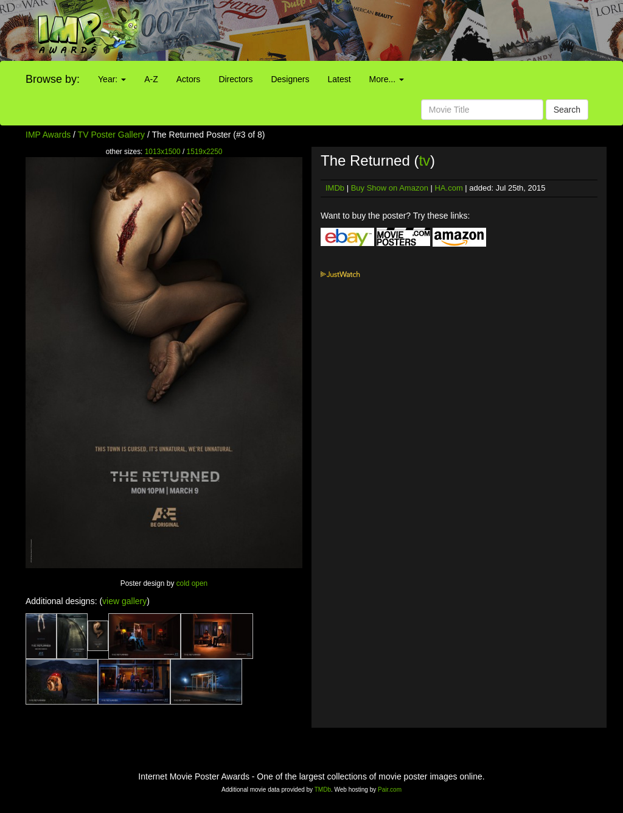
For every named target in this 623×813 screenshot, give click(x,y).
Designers (290, 79)
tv (424, 160)
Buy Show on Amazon (389, 187)
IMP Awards (48, 134)
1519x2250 (205, 151)
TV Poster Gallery (111, 134)
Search (567, 109)
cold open (192, 583)
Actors (188, 79)
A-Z (151, 79)
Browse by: (53, 79)
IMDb (334, 187)
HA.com (448, 187)
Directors (235, 79)
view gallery (124, 601)
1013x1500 (163, 151)
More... (386, 79)
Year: (112, 79)
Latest (338, 79)
